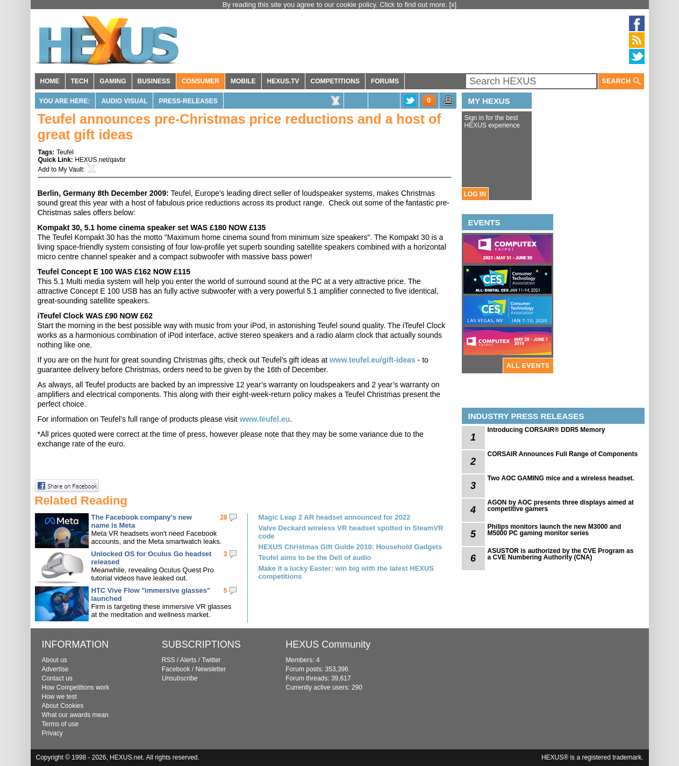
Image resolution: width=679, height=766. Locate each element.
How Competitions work (76, 687)
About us (54, 660)
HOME (50, 81)
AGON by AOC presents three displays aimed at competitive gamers (561, 505)
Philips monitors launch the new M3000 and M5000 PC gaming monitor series (554, 529)
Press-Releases (188, 101)
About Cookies (63, 706)
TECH (80, 81)
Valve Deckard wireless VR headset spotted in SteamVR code (351, 532)
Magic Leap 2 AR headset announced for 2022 (335, 517)
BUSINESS (154, 81)
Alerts (188, 660)
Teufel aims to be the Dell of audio (315, 558)
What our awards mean (75, 715)
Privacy (52, 733)
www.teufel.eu (265, 419)
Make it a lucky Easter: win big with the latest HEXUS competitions (346, 572)
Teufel (65, 152)
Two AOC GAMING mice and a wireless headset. (561, 478)
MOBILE (243, 81)
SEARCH (621, 81)
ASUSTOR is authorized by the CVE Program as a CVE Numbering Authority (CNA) (561, 554)
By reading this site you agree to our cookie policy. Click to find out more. (336, 5)
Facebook (176, 669)
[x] (453, 5)
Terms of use (60, 724)
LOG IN (475, 194)
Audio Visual (124, 101)
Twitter (211, 660)
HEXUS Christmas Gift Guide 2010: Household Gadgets (350, 547)
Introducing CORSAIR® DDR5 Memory (546, 430)
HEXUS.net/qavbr (100, 160)
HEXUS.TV (283, 81)
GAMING (112, 81)
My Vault (71, 169)
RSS (168, 660)
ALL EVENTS (527, 366)
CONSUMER (200, 81)
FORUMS (385, 81)
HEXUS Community (327, 644)
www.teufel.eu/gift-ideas (373, 360)
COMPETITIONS (335, 81)
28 (223, 517)
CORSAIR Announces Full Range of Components (563, 454)
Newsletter (210, 669)
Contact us (57, 678)
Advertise (55, 669)
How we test (59, 696)
